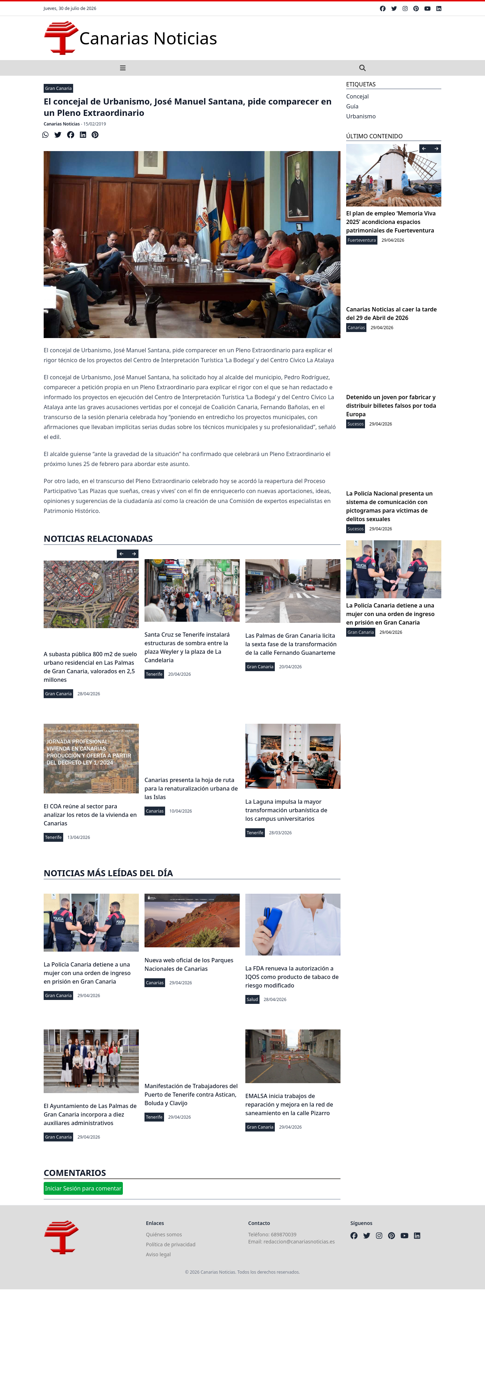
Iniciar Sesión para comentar (83, 1188)
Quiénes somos (164, 1234)
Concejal (357, 96)
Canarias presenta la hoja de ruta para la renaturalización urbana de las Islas (191, 788)
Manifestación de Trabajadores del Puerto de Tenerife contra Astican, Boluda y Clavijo (191, 1094)
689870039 (283, 1234)
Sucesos (356, 424)
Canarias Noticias (62, 124)
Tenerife (154, 674)
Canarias (155, 811)
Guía (352, 106)
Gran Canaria (58, 88)
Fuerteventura (362, 240)
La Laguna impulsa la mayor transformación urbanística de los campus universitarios (286, 810)
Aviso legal (158, 1254)
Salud (252, 999)
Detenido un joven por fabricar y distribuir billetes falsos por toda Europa (391, 405)
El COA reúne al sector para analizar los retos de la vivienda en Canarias (90, 814)
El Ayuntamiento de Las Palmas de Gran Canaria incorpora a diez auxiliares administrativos (90, 1114)
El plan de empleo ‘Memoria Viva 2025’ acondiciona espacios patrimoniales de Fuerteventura (391, 221)
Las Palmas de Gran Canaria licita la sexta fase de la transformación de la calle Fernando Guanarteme (291, 644)
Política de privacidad (171, 1244)
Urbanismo (361, 116)
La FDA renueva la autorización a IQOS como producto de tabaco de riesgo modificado (292, 976)
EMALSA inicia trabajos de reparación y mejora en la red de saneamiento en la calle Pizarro (289, 1104)
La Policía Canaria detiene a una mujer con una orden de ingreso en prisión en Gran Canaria (87, 972)
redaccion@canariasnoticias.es (299, 1241)
